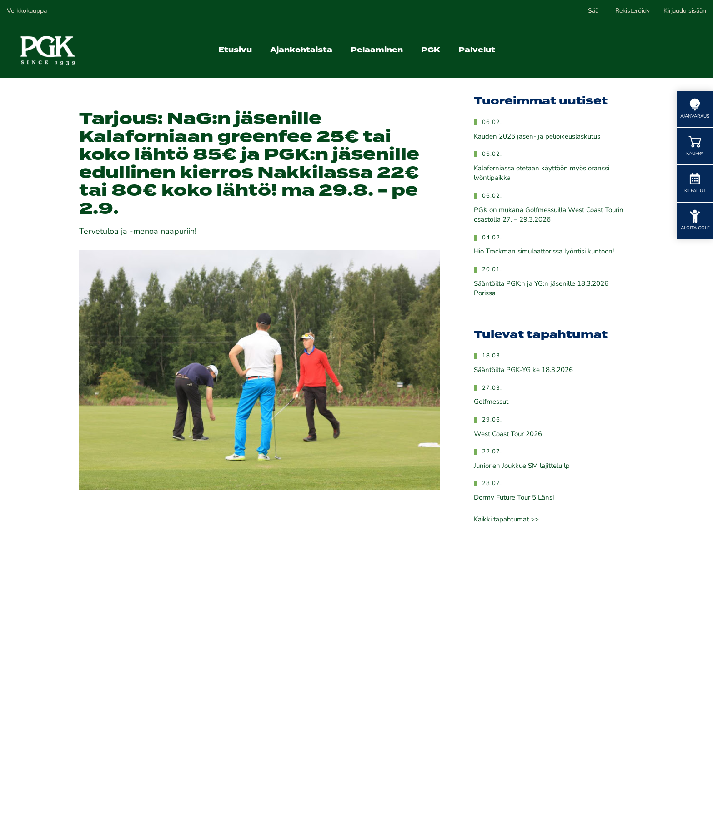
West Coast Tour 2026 (508, 434)
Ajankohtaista (301, 50)
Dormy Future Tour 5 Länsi (514, 498)
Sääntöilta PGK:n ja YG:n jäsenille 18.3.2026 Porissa (541, 289)
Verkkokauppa (27, 11)
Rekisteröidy (632, 11)
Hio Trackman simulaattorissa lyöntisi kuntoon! (544, 251)
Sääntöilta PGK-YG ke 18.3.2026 (523, 370)
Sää (593, 11)
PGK (430, 50)
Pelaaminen (377, 50)
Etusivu (235, 50)
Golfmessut (491, 402)
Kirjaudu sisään (684, 11)
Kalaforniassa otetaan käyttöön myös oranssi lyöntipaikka (541, 173)
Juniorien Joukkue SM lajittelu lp (522, 466)
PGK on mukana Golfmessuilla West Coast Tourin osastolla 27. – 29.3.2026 (548, 215)
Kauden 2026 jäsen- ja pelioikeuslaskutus (537, 137)
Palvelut (476, 50)
